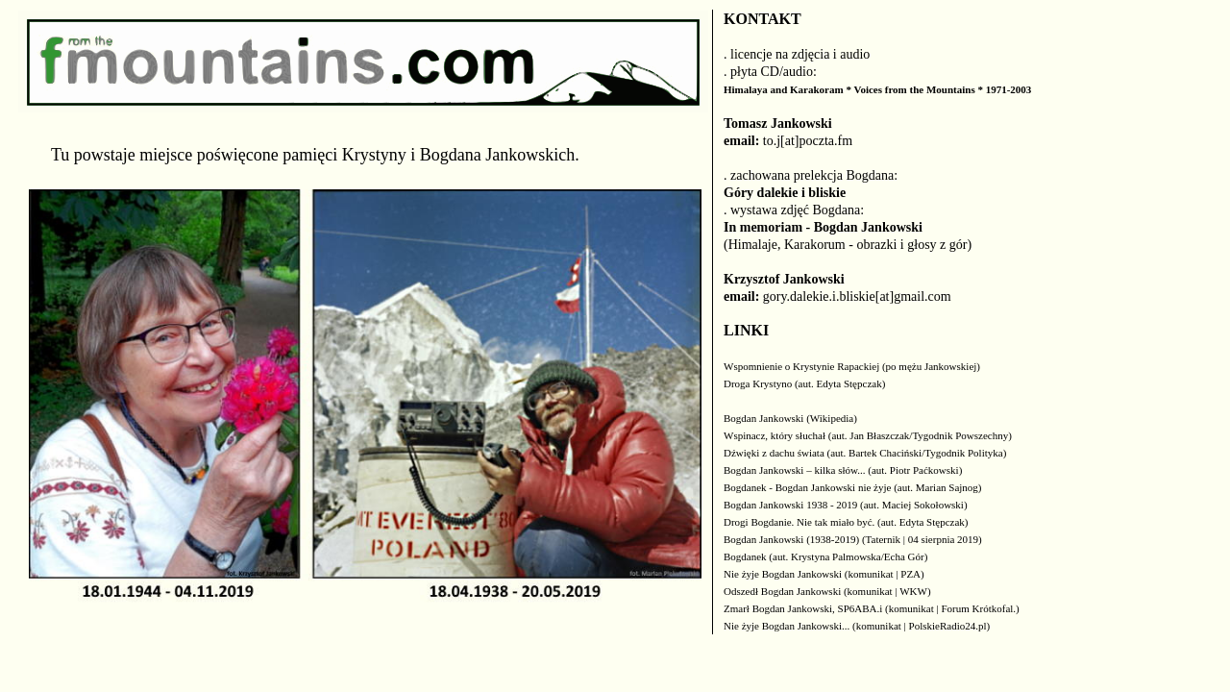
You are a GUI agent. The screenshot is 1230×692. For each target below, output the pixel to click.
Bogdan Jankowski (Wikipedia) (790, 418)
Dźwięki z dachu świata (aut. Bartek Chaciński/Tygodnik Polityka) (865, 452)
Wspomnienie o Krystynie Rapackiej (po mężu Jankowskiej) (852, 366)
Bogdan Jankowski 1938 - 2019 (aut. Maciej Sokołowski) (846, 504)
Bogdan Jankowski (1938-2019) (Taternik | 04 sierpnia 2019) (853, 539)
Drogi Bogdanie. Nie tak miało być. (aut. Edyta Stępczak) (846, 522)
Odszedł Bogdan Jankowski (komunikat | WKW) (827, 591)
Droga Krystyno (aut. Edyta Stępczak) (804, 383)
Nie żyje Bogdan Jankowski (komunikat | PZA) (824, 574)
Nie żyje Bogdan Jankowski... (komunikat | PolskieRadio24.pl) (857, 625)
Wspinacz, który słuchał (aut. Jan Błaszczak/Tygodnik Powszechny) (868, 435)
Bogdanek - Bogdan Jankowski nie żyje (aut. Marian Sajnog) (853, 487)
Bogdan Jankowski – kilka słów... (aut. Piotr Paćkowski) (843, 470)
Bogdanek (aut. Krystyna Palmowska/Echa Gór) (825, 556)
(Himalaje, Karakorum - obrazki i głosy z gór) (848, 244)
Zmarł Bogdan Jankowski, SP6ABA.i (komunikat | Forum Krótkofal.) (872, 608)
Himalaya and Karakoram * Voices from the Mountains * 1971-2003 (877, 89)
